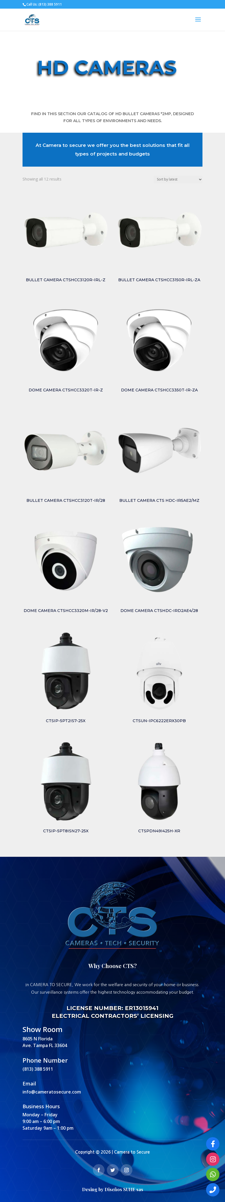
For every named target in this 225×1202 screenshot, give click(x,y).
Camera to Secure (132, 1152)
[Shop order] (178, 179)
